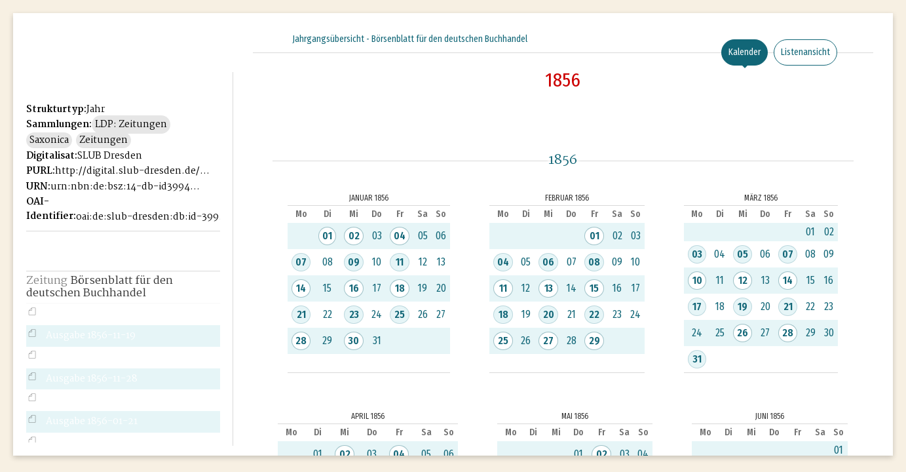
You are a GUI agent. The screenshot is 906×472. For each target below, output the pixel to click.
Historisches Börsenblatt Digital (86, 63)
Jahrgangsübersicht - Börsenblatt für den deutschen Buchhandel (409, 39)
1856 (562, 80)
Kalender (744, 52)
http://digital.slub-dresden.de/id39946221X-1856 (132, 171)
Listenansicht (805, 52)
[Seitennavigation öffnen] (224, 37)
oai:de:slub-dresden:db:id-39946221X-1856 (153, 217)
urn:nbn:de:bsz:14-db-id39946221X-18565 (127, 187)
